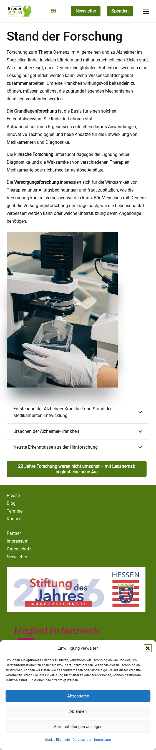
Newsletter (17, 556)
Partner (14, 533)
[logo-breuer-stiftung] (19, 11)
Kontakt (14, 518)
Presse (13, 495)
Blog (11, 503)
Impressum (102, 740)
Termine (14, 511)
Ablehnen (78, 711)
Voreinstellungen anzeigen (78, 726)
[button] (147, 648)
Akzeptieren (78, 696)
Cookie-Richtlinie (57, 740)
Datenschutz (81, 740)
